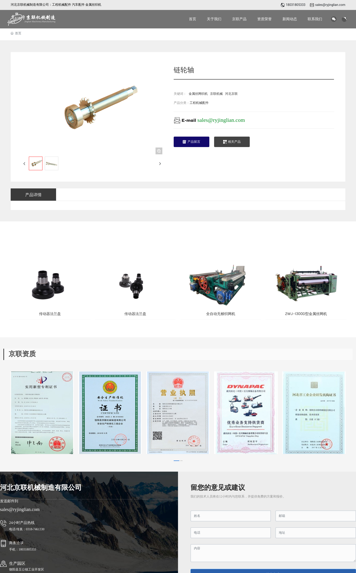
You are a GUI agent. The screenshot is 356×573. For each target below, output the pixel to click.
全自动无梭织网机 (220, 314)
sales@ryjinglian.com (330, 5)
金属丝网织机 (198, 93)
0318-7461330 (35, 529)
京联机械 (216, 93)
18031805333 (296, 5)
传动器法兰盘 (50, 314)
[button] (176, 460)
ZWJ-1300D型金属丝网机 (306, 314)
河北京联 (231, 93)
